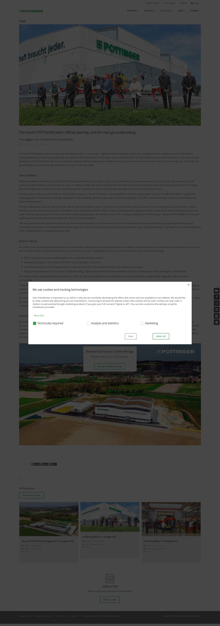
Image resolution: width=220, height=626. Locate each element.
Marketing (151, 323)
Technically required (50, 323)
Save (130, 336)
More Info (39, 315)
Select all (161, 336)
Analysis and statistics (105, 323)
